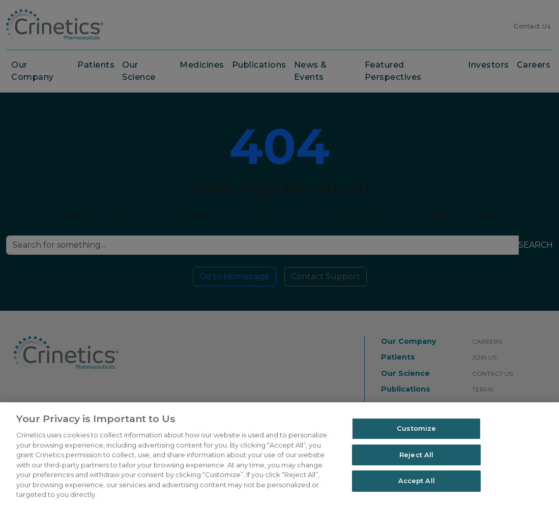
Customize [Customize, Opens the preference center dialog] (416, 428)
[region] (279, 453)
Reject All (416, 455)
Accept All (416, 481)
